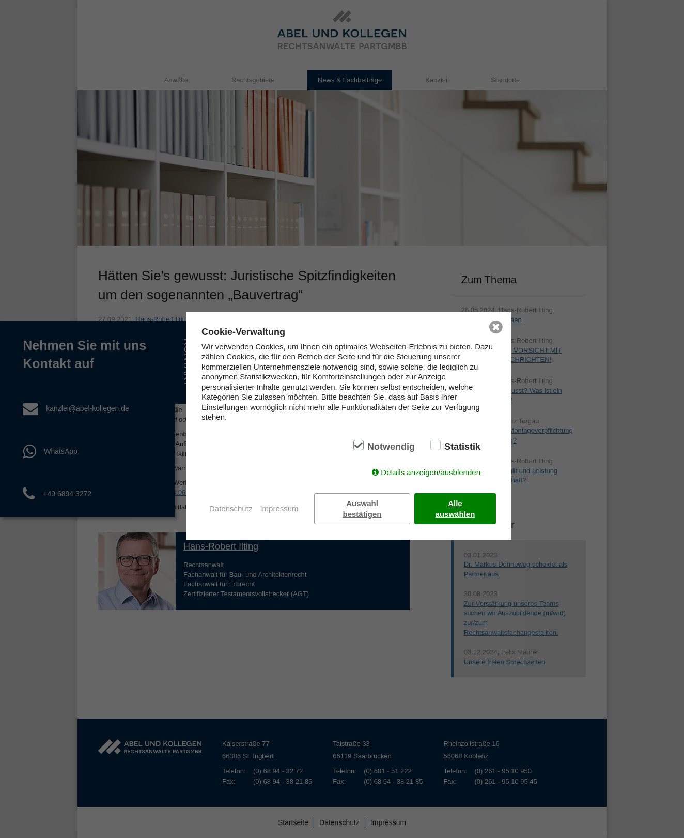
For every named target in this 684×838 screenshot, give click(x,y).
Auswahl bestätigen (362, 509)
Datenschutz (230, 508)
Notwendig (391, 446)
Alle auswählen (455, 509)
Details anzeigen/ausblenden (430, 472)
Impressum (279, 508)
